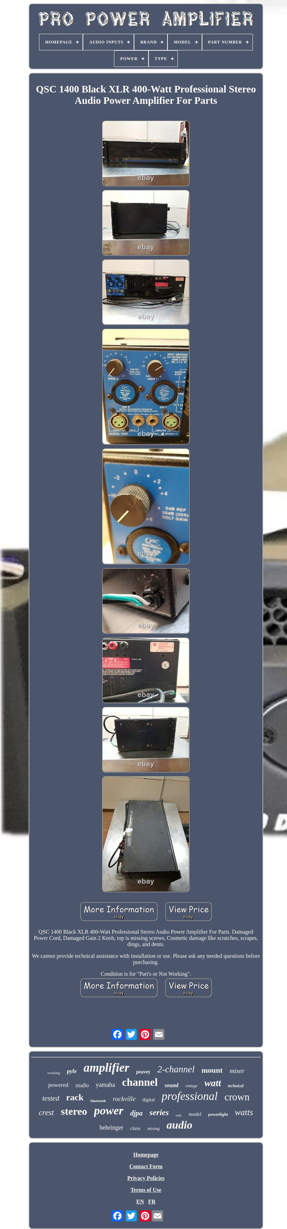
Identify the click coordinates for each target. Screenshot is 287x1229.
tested (50, 1098)
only (179, 1115)
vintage (191, 1085)
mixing (153, 1128)
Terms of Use (146, 1190)
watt (212, 1083)
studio (82, 1085)
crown (236, 1096)
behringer (111, 1127)
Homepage (146, 1155)
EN (140, 1202)
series (159, 1112)
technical (235, 1085)
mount (212, 1070)
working (53, 1073)
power (108, 1110)
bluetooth (98, 1101)
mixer (237, 1070)
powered (58, 1085)
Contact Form (145, 1166)
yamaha (105, 1084)
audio (179, 1125)
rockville (124, 1098)
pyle (72, 1071)
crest (46, 1112)
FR (151, 1202)
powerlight (218, 1114)
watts (244, 1112)
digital (148, 1099)
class (135, 1128)
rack (75, 1097)
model (195, 1114)
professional (190, 1096)
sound (172, 1085)
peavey (143, 1071)
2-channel (176, 1069)
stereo (74, 1111)
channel (139, 1082)
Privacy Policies (146, 1178)
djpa (136, 1113)
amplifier (106, 1067)
